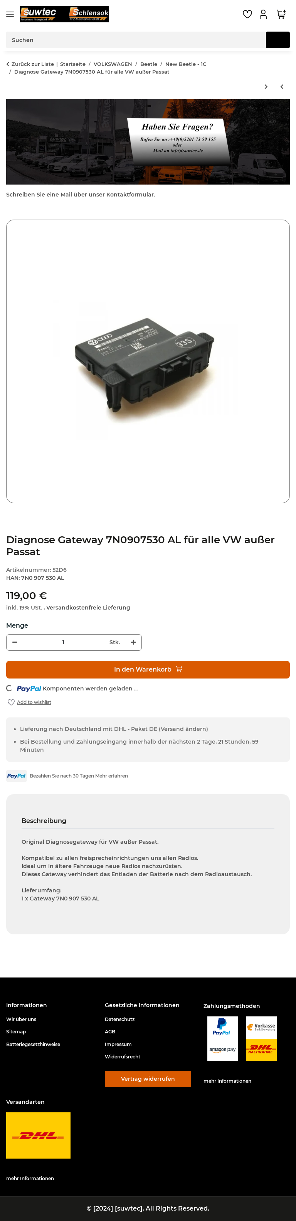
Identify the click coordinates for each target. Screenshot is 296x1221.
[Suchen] (278, 40)
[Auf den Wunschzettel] (29, 702)
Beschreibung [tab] (44, 821)
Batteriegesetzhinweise (33, 1044)
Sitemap (16, 1032)
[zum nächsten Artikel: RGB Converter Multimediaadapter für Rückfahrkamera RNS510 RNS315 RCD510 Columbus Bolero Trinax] (266, 87)
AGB (110, 1032)
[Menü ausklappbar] (10, 14)
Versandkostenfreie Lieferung (88, 607)
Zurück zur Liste (33, 64)
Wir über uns (21, 1019)
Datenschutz (120, 1019)
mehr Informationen (227, 1081)
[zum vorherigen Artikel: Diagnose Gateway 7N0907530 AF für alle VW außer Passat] (282, 87)
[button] (264, 14)
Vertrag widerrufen (148, 1078)
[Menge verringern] (15, 642)
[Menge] (63, 642)
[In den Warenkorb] (12, 215)
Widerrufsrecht (122, 1057)
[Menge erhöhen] (133, 642)
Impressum (118, 1044)
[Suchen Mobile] (136, 40)
